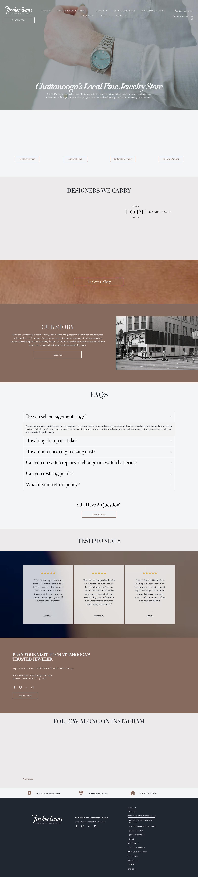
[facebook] (14, 688)
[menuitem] (46, 10)
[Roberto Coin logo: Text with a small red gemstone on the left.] (111, 236)
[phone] (26, 688)
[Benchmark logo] (87, 212)
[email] (32, 688)
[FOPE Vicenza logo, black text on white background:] (136, 212)
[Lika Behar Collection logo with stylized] (62, 236)
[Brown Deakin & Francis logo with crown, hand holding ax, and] (111, 212)
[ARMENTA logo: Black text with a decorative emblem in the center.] (38, 212)
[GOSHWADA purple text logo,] (87, 236)
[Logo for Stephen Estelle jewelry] (136, 236)
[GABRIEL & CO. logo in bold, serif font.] (160, 212)
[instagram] (20, 688)
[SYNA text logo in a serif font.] (38, 236)
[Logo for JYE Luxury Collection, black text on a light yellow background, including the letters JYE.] (62, 212)
